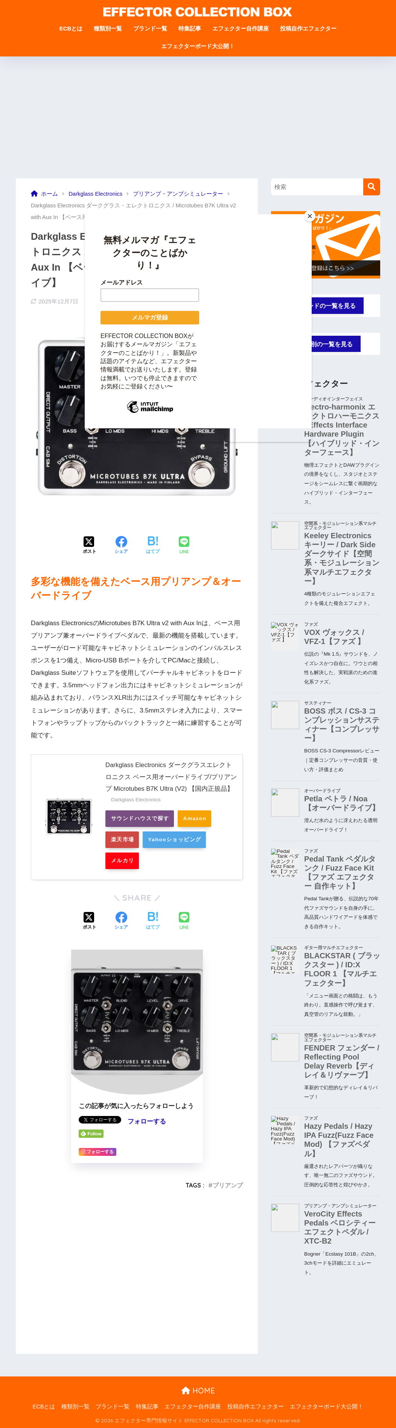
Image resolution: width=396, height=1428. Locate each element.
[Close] (309, 216)
